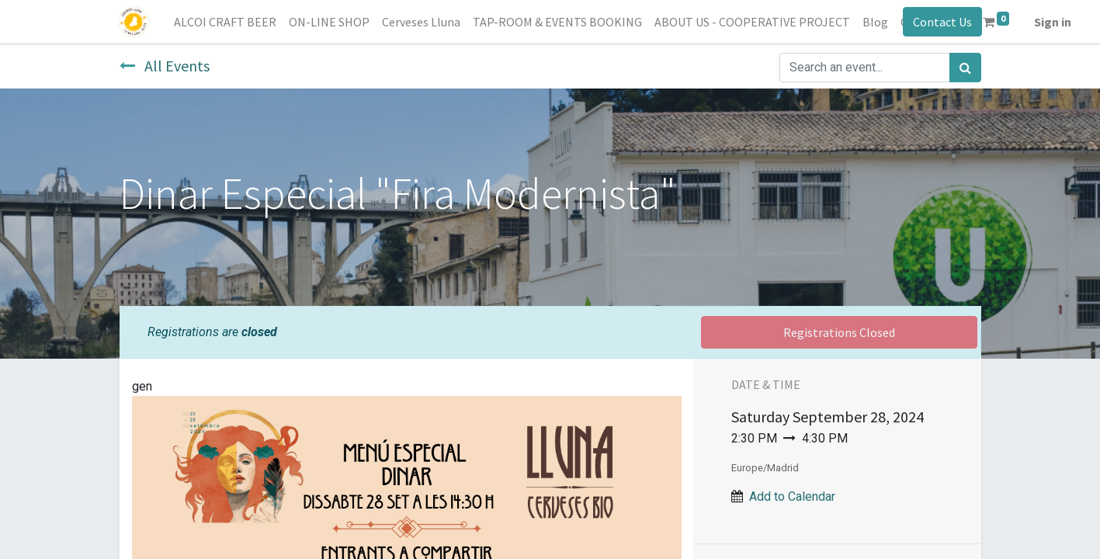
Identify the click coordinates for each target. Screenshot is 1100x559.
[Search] (965, 67)
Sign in (1053, 22)
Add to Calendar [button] (792, 496)
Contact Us (941, 22)
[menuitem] (226, 21)
